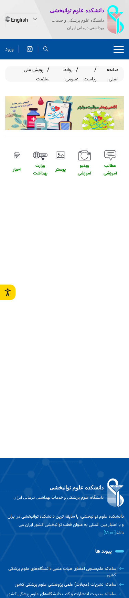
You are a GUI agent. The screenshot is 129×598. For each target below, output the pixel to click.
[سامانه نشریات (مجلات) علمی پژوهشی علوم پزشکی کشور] (64, 584)
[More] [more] (110, 533)
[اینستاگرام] (30, 49)
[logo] (64, 492)
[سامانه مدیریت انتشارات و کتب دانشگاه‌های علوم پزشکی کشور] (64, 594)
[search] (46, 49)
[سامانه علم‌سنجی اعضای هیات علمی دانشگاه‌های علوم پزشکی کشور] (64, 572)
